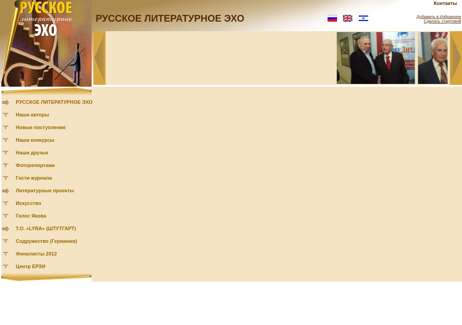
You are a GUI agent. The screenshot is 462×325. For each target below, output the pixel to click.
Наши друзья (32, 152)
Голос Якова (31, 215)
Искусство (28, 203)
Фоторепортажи (35, 165)
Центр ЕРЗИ (30, 266)
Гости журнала (34, 178)
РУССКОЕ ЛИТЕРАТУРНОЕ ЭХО (54, 102)
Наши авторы (32, 114)
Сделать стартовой (442, 21)
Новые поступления (41, 127)
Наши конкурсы (35, 140)
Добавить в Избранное (438, 16)
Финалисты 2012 (36, 253)
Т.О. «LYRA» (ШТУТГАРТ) (46, 228)
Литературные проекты (45, 190)
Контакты (445, 3)
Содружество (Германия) (46, 241)
